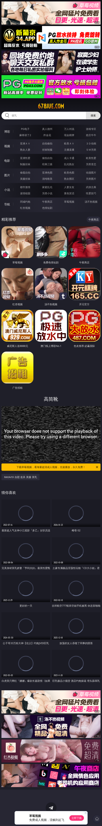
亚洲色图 (47, 172)
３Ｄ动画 (91, 143)
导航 (7, 204)
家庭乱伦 (47, 187)
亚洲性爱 (25, 158)
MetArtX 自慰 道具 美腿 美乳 (20, 477)
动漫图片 (91, 172)
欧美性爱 (91, 158)
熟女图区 (69, 178)
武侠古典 (91, 187)
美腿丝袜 (25, 178)
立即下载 (77, 818)
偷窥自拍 (25, 172)
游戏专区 (91, 129)
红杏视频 (25, 208)
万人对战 (69, 129)
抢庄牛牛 (91, 135)
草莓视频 (69, 201)
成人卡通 (69, 158)
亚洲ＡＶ (25, 143)
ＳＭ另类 (91, 149)
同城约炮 (25, 201)
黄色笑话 (69, 193)
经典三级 (47, 164)
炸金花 (47, 135)
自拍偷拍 (47, 143)
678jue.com (51, 106)
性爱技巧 (91, 193)
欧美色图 (69, 172)
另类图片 (91, 178)
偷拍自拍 (47, 158)
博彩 (7, 132)
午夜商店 (47, 201)
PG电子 (25, 129)
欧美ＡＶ (69, 143)
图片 (7, 175)
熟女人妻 (25, 149)
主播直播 (69, 149)
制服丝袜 (25, 164)
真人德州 (47, 129)
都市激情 (25, 187)
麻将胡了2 (25, 135)
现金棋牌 (69, 135)
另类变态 (91, 164)
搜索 (93, 115)
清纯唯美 (47, 178)
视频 (7, 146)
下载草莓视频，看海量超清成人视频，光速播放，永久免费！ (57, 467)
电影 (7, 161)
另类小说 (47, 193)
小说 (7, 190)
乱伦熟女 (69, 164)
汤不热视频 (91, 201)
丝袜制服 (47, 149)
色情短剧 (47, 208)
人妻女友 (69, 187)
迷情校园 (25, 193)
